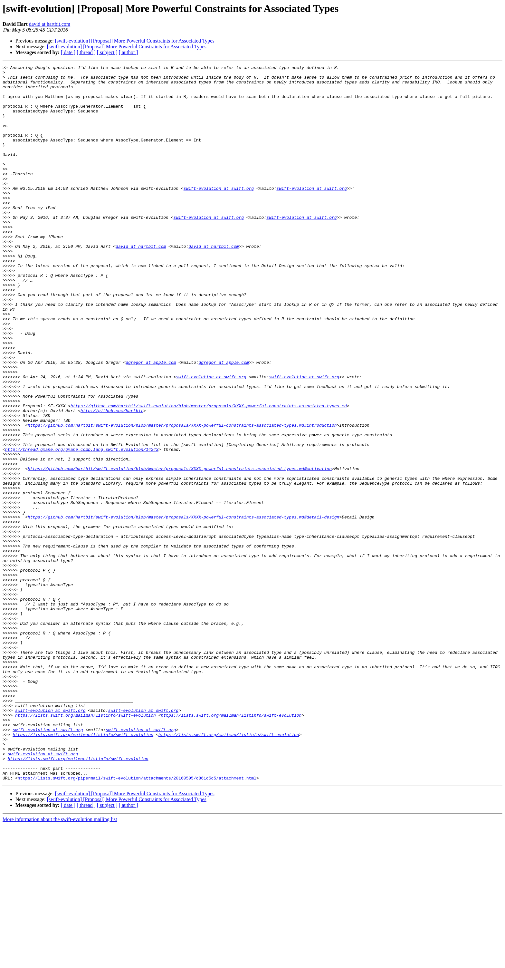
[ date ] (68, 52)
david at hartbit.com (49, 24)
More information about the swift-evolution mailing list (60, 962)
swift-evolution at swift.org (219, 213)
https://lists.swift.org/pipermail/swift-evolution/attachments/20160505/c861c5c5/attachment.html (137, 921)
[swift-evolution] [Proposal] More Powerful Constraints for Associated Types (134, 41)
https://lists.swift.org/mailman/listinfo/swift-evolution (85, 845)
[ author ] (128, 52)
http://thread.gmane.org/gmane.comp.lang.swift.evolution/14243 (81, 526)
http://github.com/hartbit (112, 480)
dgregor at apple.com (151, 422)
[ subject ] (107, 52)
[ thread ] (86, 52)
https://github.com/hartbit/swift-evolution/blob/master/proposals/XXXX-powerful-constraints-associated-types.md (209, 474)
